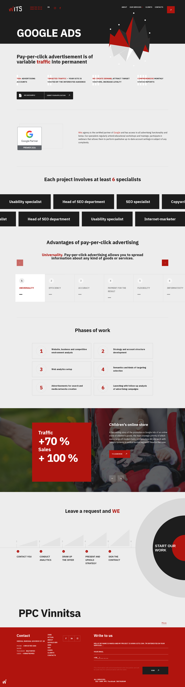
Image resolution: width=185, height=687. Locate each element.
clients (148, 7)
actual (51, 637)
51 (110, 23)
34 (118, 20)
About (124, 7)
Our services (136, 7)
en (49, 7)
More (164, 623)
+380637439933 (28, 653)
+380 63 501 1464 (29, 646)
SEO (49, 648)
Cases (50, 650)
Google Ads (52, 642)
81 (145, 18)
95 (133, 12)
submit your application (60, 92)
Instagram (121, 681)
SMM (49, 645)
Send (156, 670)
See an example (27, 91)
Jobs (50, 635)
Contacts (159, 7)
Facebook (112, 681)
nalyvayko (30, 651)
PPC (105, 681)
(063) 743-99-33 (36, 7)
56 (149, 39)
